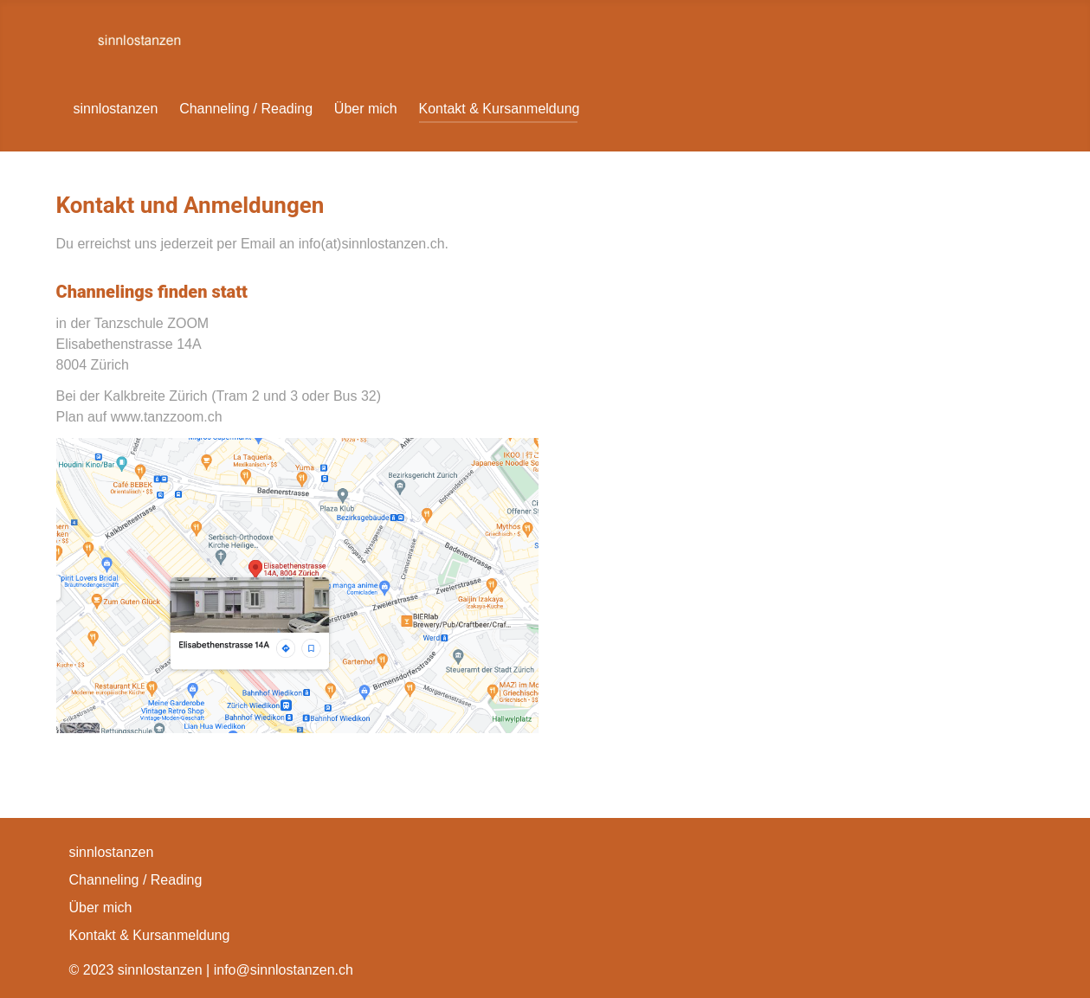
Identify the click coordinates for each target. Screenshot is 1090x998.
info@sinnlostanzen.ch (283, 970)
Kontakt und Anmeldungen (190, 205)
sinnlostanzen (116, 108)
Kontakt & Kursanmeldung (499, 108)
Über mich (365, 108)
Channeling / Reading (246, 108)
